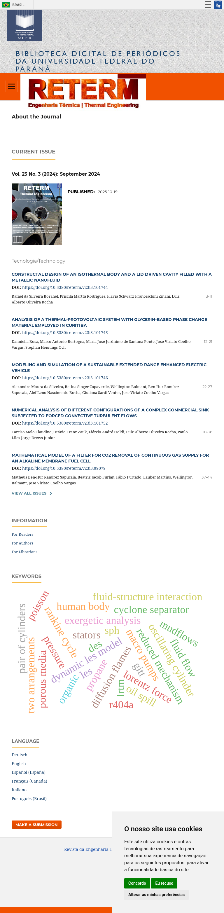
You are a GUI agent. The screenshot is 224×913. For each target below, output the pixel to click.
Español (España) (29, 772)
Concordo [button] (137, 883)
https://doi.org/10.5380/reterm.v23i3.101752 (65, 423)
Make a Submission (36, 824)
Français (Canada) (29, 781)
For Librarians (24, 551)
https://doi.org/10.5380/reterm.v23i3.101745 (65, 332)
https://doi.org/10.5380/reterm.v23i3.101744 (65, 287)
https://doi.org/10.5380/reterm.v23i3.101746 (65, 377)
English (19, 763)
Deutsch (19, 754)
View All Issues (29, 493)
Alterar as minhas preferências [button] (156, 894)
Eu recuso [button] (164, 883)
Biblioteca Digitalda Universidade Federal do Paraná (98, 61)
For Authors (22, 543)
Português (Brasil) (29, 798)
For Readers (22, 534)
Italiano (19, 789)
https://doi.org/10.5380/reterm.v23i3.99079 (64, 468)
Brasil (12, 4)
